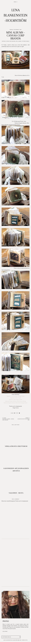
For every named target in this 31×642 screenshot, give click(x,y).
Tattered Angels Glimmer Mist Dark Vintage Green (15, 403)
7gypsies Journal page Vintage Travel (15, 396)
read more (5, 631)
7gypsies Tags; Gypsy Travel (15, 399)
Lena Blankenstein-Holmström (15, 15)
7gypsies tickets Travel (15, 398)
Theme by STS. (25, 640)
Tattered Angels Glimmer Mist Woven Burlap (15, 401)
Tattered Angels (25, 41)
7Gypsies (4, 41)
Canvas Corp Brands (10, 41)
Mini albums (18, 41)
